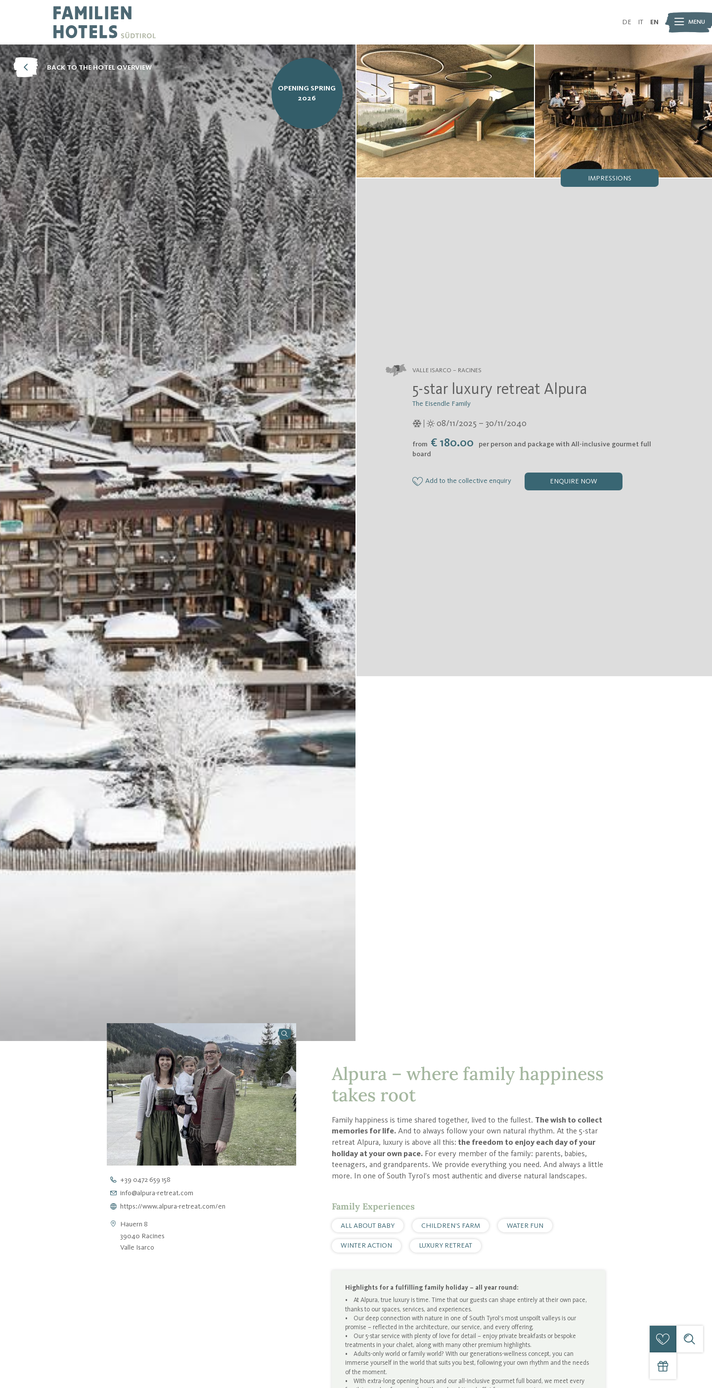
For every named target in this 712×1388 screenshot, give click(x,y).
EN (654, 22)
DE (626, 22)
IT (640, 22)
